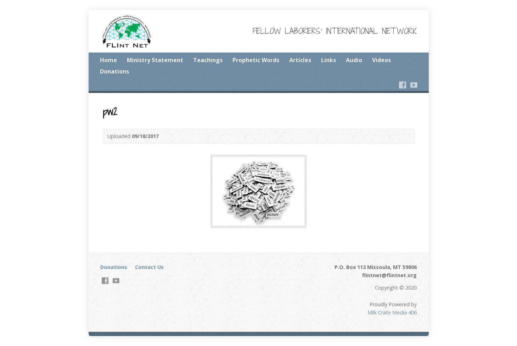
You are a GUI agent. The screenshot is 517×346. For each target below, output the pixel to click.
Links (328, 60)
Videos (381, 60)
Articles (300, 60)
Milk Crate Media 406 (392, 312)
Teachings (208, 60)
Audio (354, 60)
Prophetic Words (255, 60)
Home (108, 60)
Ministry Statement (155, 60)
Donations (114, 71)
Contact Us (149, 267)
